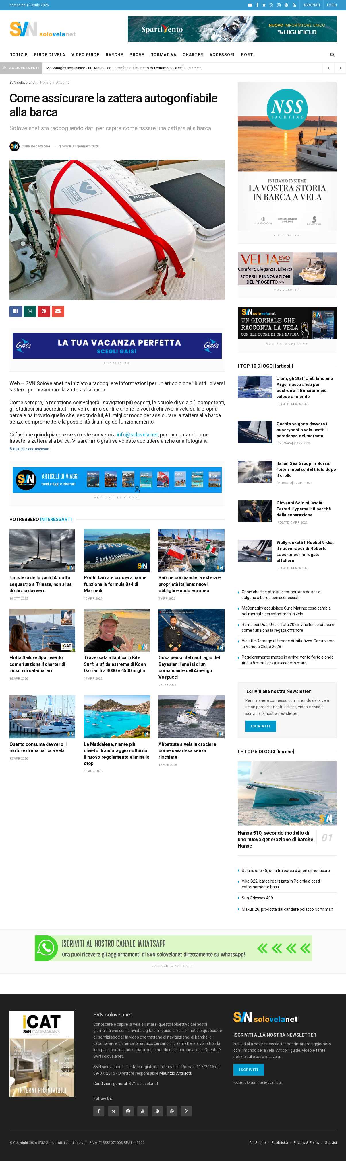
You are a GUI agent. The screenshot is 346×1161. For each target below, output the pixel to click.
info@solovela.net (137, 435)
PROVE (136, 54)
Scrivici (331, 1142)
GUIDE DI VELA (49, 54)
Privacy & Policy (306, 1142)
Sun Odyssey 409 (257, 898)
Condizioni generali (110, 1083)
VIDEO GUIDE (85, 54)
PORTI (248, 54)
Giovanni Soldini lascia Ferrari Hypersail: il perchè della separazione (304, 509)
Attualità (62, 83)
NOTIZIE (18, 54)
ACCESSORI (222, 54)
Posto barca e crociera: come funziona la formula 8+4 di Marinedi (115, 584)
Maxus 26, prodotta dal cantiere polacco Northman (287, 909)
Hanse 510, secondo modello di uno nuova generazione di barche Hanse (275, 839)
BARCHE (114, 54)
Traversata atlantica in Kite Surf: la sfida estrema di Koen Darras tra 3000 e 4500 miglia (115, 664)
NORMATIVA (163, 54)
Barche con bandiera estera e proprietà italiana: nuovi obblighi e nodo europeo (189, 584)
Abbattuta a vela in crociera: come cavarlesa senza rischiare (187, 751)
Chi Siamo (257, 1142)
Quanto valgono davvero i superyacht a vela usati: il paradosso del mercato (302, 429)
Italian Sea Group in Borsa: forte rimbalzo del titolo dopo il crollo (306, 469)
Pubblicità (280, 1142)
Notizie (45, 83)
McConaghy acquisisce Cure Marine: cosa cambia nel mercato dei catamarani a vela (115, 68)
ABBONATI (311, 5)
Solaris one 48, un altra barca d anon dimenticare (286, 870)
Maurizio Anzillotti (175, 1073)
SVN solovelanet (22, 83)
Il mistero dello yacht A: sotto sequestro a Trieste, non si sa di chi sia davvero (40, 584)
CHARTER (193, 54)
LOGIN (332, 5)
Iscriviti (260, 726)
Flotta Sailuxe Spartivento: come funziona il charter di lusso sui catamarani (37, 664)
